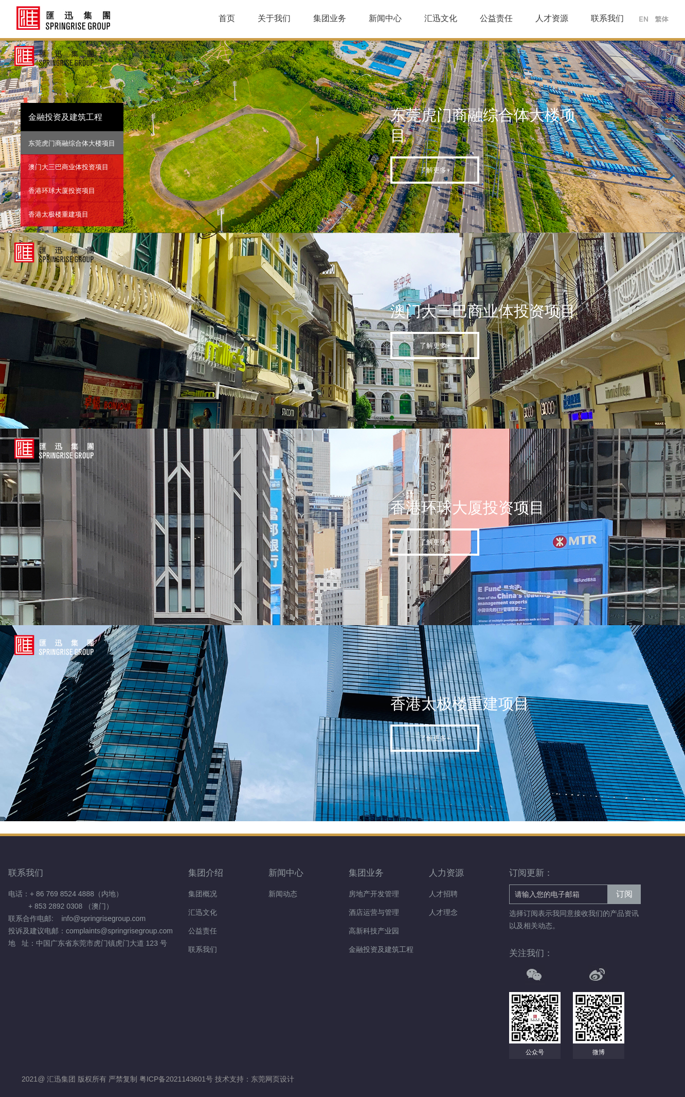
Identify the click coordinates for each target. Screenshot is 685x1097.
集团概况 (202, 894)
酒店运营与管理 (374, 912)
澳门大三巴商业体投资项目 (68, 167)
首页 (227, 18)
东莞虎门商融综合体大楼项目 (71, 143)
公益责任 (496, 18)
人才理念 (443, 912)
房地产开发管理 (374, 894)
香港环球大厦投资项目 (61, 190)
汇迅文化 (440, 18)
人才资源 (551, 18)
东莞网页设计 (272, 1079)
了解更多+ (435, 170)
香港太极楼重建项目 (58, 214)
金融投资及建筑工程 (381, 949)
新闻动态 (282, 894)
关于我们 (274, 18)
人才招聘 (443, 894)
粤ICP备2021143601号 (177, 1079)
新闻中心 (385, 18)
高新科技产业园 (374, 931)
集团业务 (329, 18)
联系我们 (607, 18)
